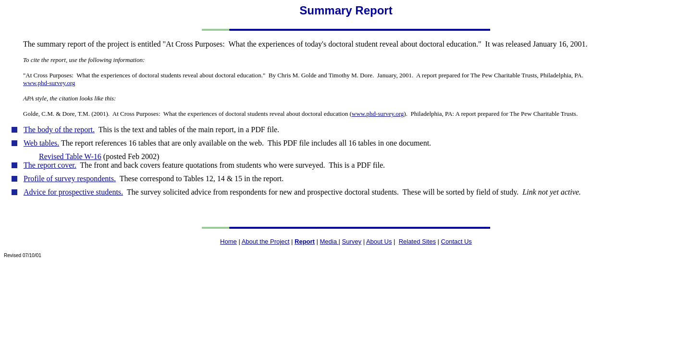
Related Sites (417, 241)
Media (329, 241)
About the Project (266, 241)
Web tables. (41, 143)
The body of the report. (59, 129)
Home (228, 241)
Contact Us (456, 241)
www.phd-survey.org (378, 113)
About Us (379, 241)
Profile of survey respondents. (70, 178)
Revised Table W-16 (70, 156)
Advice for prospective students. (73, 192)
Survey (351, 241)
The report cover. (50, 165)
